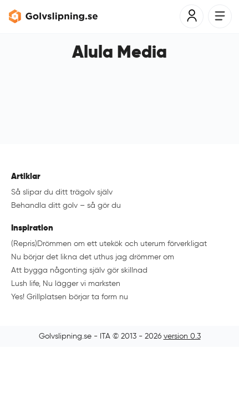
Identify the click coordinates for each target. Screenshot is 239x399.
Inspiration (32, 227)
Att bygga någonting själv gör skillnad (79, 270)
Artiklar (25, 176)
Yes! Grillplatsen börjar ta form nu (69, 296)
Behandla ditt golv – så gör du (66, 205)
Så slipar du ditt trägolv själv (62, 192)
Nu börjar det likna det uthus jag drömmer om (92, 257)
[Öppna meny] (220, 16)
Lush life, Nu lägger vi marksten (65, 283)
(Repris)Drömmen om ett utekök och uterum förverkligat (109, 243)
